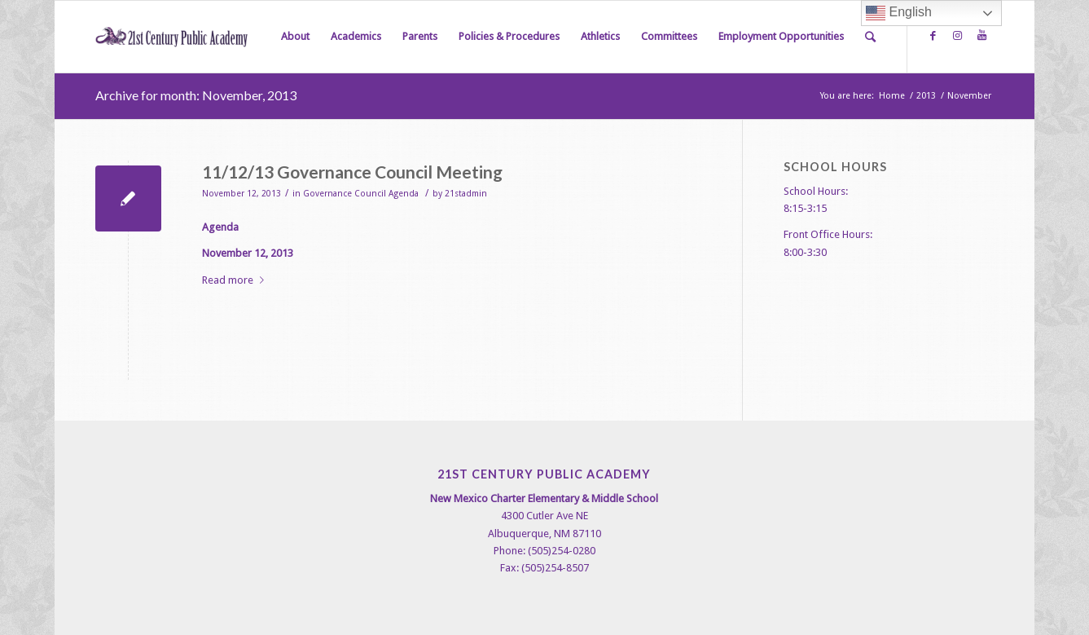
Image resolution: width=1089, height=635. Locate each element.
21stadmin (466, 193)
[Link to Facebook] (932, 36)
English (899, 13)
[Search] (870, 37)
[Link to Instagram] (957, 36)
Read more (236, 280)
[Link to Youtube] (981, 36)
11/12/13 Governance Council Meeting (352, 171)
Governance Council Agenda (361, 193)
